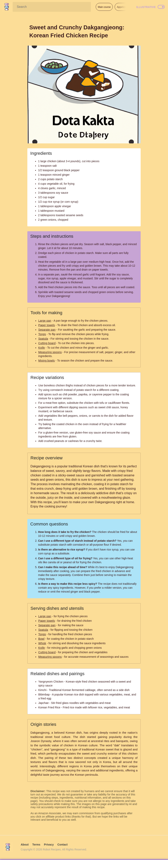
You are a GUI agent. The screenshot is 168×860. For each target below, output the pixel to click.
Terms (36, 844)
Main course (104, 7)
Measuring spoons (50, 352)
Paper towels (46, 325)
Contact (62, 844)
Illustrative (146, 7)
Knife (41, 347)
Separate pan (46, 329)
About (25, 844)
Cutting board (47, 343)
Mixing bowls (46, 360)
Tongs (42, 334)
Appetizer (122, 7)
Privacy (49, 844)
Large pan (44, 320)
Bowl (41, 638)
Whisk (42, 643)
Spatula (43, 338)
